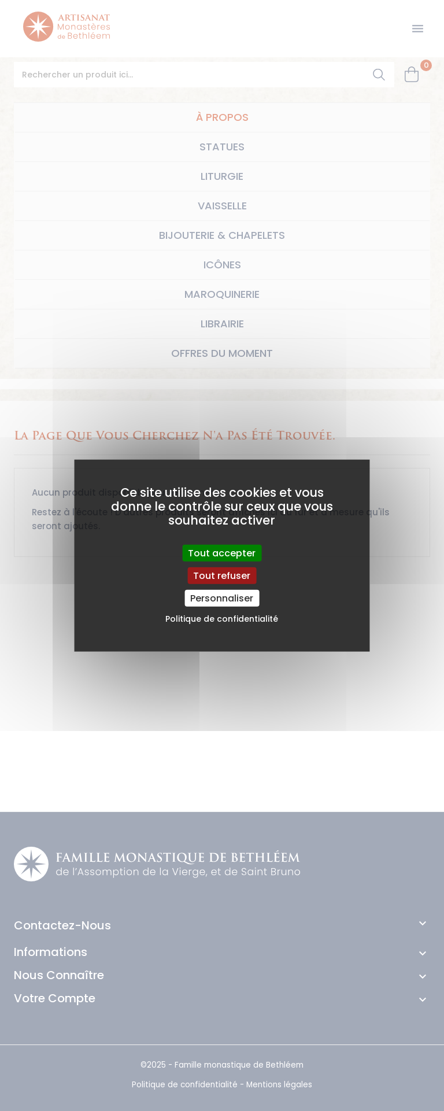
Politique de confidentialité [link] (221, 619)
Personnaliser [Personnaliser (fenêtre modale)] (221, 598)
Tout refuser (221, 575)
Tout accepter (222, 552)
